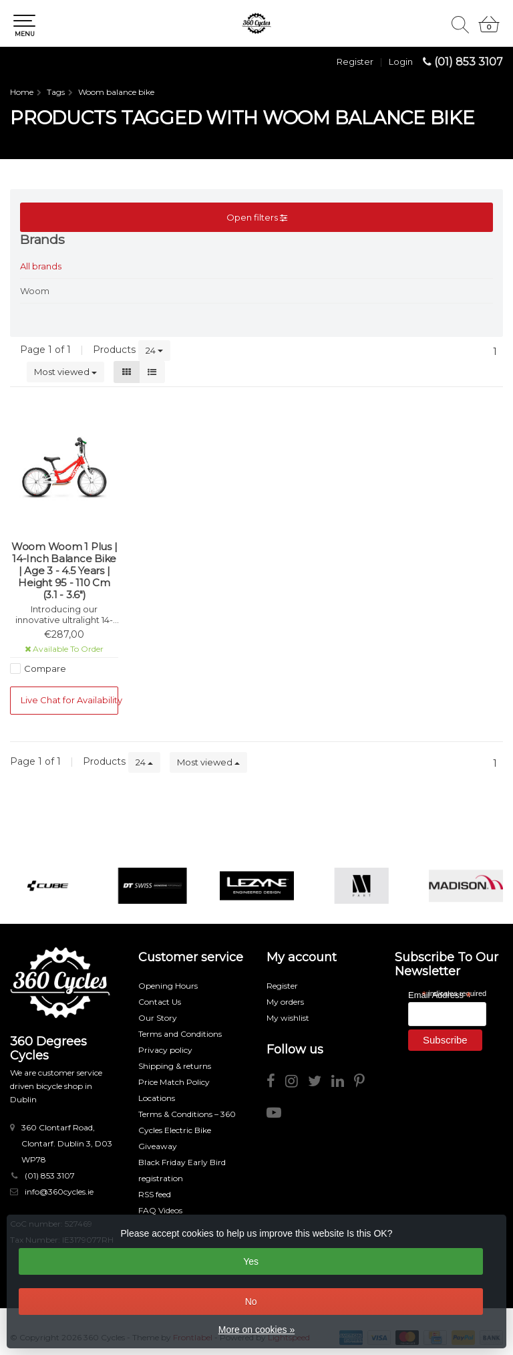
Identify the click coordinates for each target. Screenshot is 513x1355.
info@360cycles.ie (59, 1192)
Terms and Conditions (180, 1034)
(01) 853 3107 (468, 61)
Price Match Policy (174, 1082)
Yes (251, 1261)
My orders (285, 1002)
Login (401, 61)
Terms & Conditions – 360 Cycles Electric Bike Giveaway (187, 1130)
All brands (40, 266)
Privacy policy (165, 1050)
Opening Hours (168, 986)
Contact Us (159, 1002)
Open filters (256, 217)
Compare (45, 668)
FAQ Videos (160, 1210)
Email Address (439, 994)
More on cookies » (256, 1329)
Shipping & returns (174, 1066)
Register (355, 61)
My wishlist (288, 1018)
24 (154, 350)
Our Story (157, 1018)
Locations (156, 1098)
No (251, 1301)
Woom (34, 290)
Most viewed (65, 371)
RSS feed (154, 1194)
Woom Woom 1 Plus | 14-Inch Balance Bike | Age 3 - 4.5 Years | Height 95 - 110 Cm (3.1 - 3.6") (64, 571)
